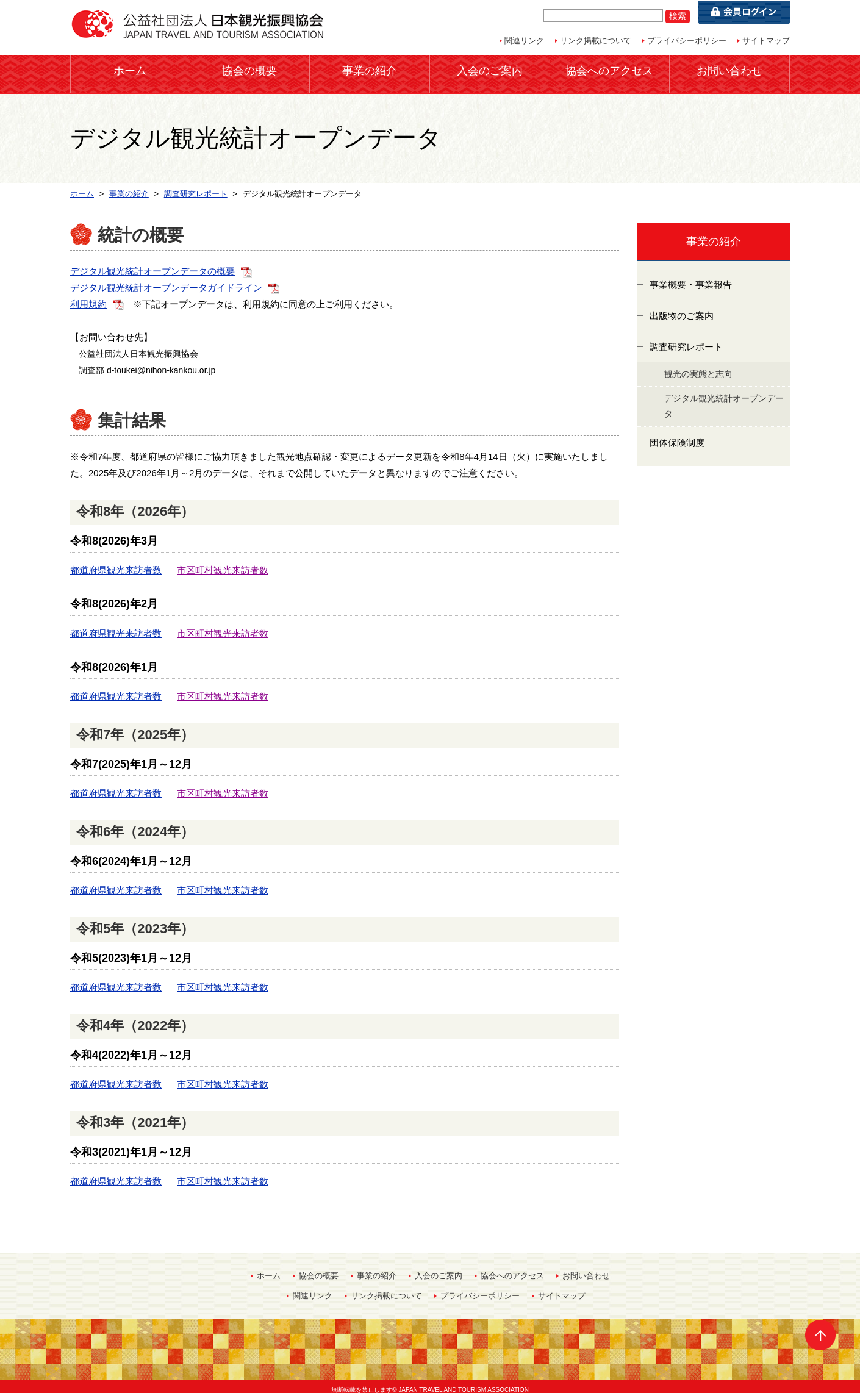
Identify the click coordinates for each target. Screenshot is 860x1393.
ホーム (130, 70)
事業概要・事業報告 (691, 278)
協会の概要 (249, 70)
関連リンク (524, 40)
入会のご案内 (489, 70)
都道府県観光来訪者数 (116, 563)
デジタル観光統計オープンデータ (724, 399)
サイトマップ (766, 40)
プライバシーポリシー (686, 40)
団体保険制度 (677, 435)
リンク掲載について (595, 40)
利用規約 (88, 297)
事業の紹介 (369, 70)
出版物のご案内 (682, 309)
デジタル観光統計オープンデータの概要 (152, 264)
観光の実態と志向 (698, 367)
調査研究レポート (686, 340)
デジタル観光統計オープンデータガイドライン (166, 280)
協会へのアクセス (609, 70)
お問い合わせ (729, 70)
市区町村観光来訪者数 (222, 563)
